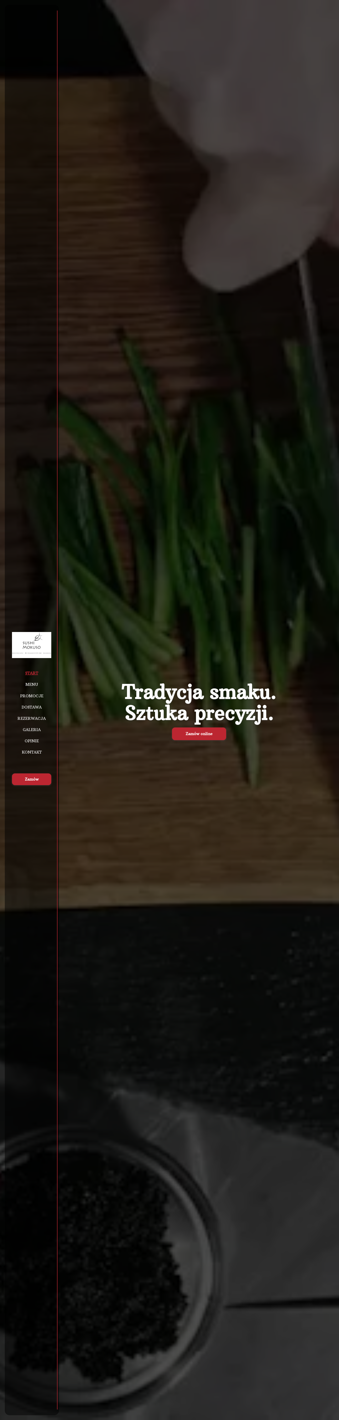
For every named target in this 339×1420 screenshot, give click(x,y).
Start (31, 673)
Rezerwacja (31, 718)
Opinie (32, 740)
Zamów (32, 779)
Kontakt (32, 752)
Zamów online (199, 733)
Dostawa (32, 707)
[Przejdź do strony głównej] (31, 645)
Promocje (31, 695)
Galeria (32, 729)
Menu (31, 684)
